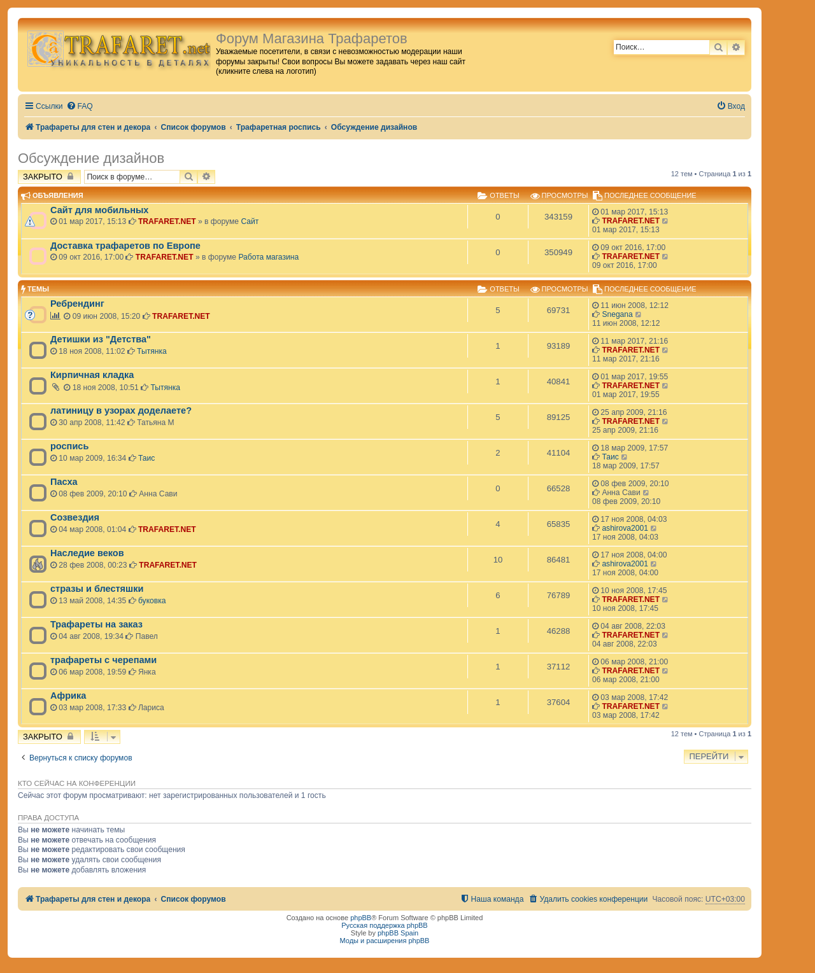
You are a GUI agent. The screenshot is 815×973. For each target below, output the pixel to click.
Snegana (617, 314)
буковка (152, 600)
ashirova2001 (625, 528)
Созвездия (74, 517)
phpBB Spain (398, 933)
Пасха (64, 482)
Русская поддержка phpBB (384, 925)
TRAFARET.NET (167, 221)
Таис (146, 458)
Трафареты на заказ (96, 624)
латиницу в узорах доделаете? (121, 410)
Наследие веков (87, 553)
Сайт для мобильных (99, 210)
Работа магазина (268, 257)
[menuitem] (79, 106)
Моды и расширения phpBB (385, 940)
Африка (68, 695)
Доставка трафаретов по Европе (125, 246)
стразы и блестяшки (96, 589)
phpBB (360, 917)
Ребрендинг (77, 303)
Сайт (250, 221)
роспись (69, 446)
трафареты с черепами (103, 660)
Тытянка (152, 351)
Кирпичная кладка (92, 375)
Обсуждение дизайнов (91, 158)
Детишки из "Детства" (100, 339)
